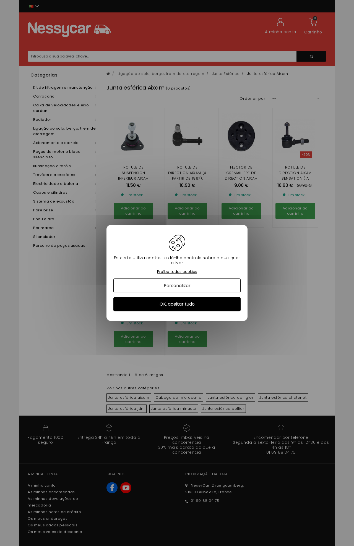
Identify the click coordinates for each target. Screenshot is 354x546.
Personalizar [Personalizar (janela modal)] (177, 285)
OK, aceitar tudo (177, 304)
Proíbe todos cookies (177, 271)
